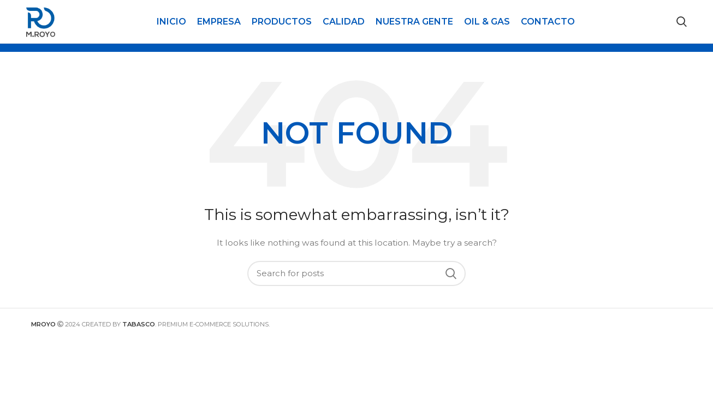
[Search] (681, 28)
